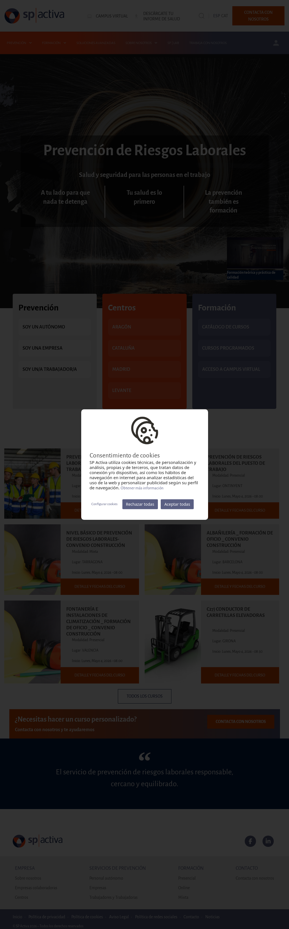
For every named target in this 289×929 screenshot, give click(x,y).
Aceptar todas (177, 504)
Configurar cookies (104, 504)
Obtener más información (142, 488)
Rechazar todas (140, 504)
